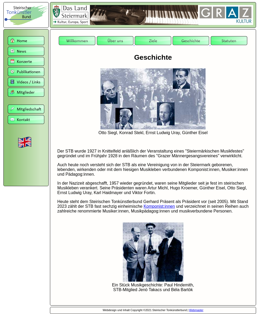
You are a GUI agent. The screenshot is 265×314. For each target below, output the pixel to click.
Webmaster (196, 310)
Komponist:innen (159, 206)
